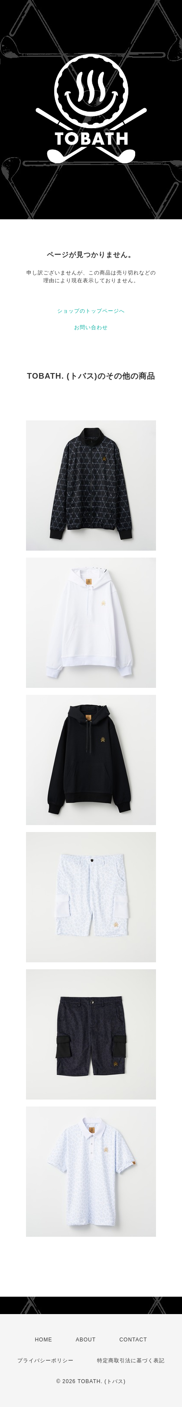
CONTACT (133, 1340)
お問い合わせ (91, 327)
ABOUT (86, 1340)
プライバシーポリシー (45, 1360)
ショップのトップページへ (91, 311)
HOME (43, 1340)
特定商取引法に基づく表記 (131, 1360)
